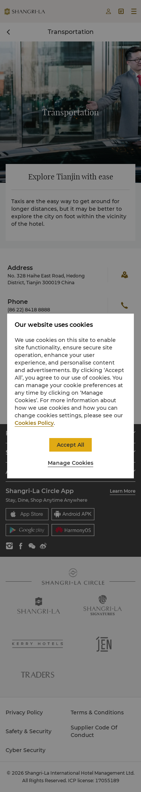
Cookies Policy (34, 423)
